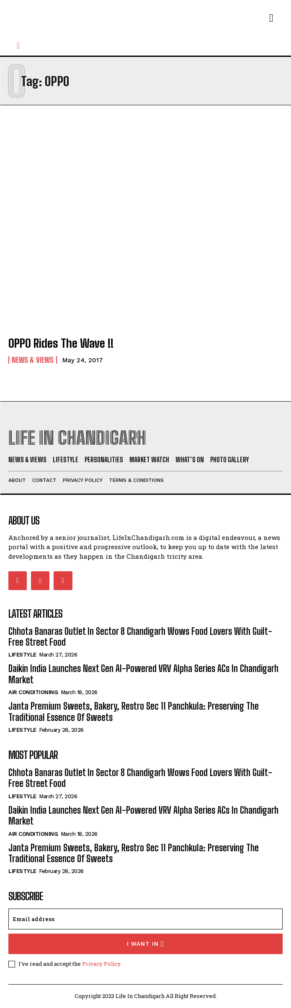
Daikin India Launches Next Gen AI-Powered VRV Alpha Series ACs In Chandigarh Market (143, 815)
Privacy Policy (101, 963)
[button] (18, 46)
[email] (145, 919)
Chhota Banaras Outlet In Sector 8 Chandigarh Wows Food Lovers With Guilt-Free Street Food (140, 637)
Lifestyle (22, 655)
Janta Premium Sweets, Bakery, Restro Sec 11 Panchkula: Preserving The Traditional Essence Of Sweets (133, 711)
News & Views (33, 360)
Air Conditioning (33, 692)
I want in (145, 944)
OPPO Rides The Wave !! (60, 343)
